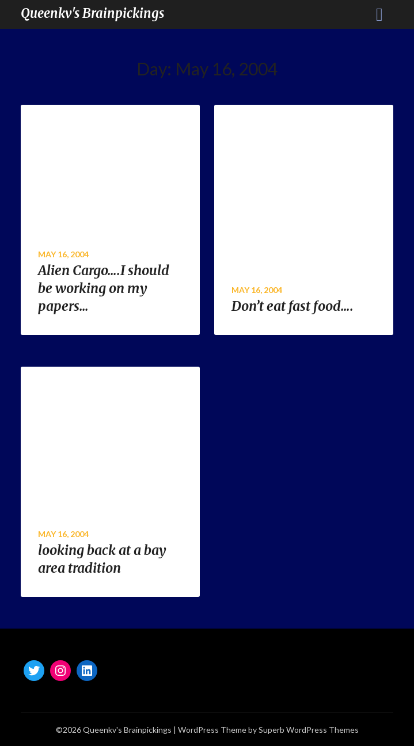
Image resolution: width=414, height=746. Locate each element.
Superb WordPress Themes (309, 729)
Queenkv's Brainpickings (92, 13)
